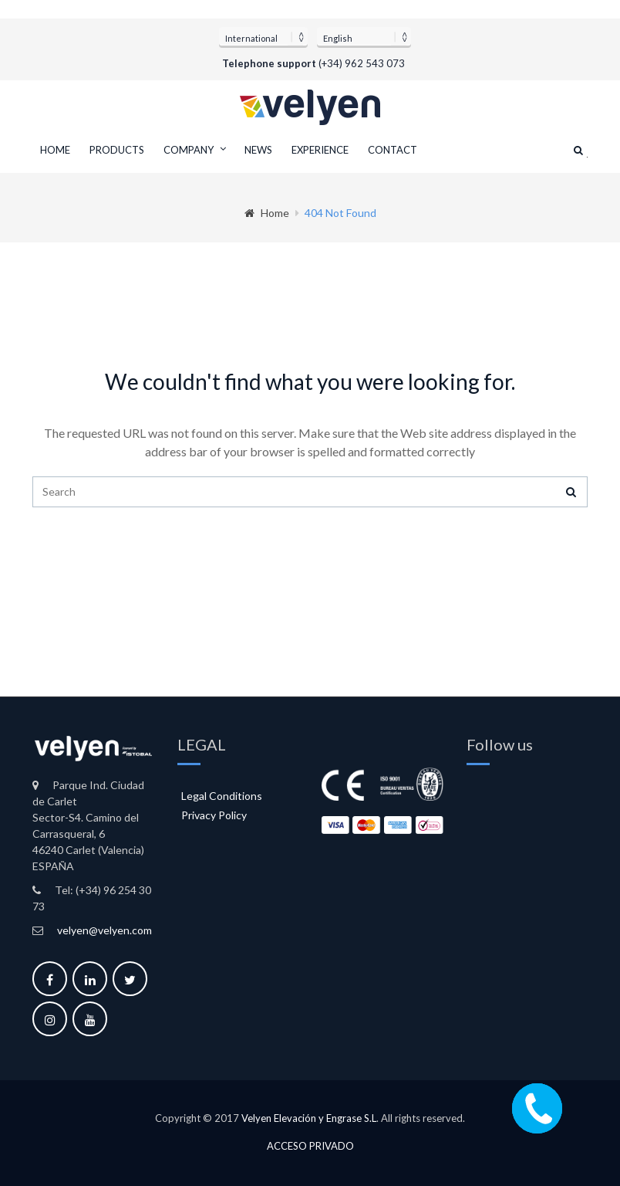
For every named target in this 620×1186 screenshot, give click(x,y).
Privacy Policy (214, 815)
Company (188, 150)
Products (116, 150)
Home (55, 150)
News (258, 150)
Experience (320, 150)
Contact (392, 150)
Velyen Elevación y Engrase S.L (308, 1118)
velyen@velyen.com (104, 930)
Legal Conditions (221, 795)
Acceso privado (310, 1146)
